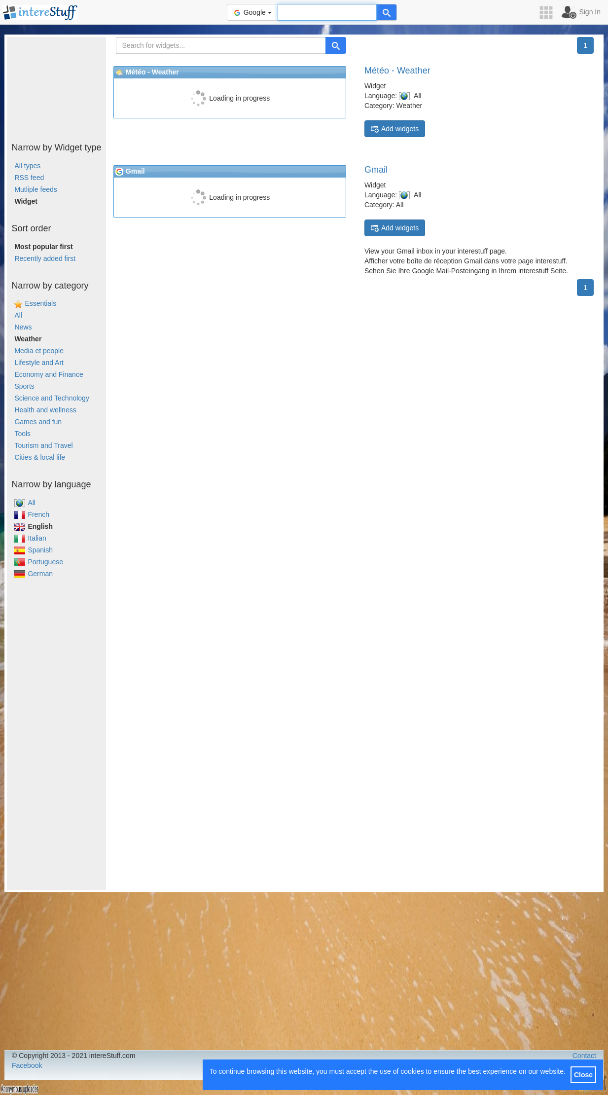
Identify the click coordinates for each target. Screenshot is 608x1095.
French (31, 514)
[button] (549, 12)
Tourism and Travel (43, 445)
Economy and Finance (48, 374)
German (33, 574)
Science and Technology (51, 398)
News (23, 327)
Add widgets (395, 129)
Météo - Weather (397, 70)
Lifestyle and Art (39, 362)
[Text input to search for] (327, 12)
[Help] (386, 12)
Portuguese (38, 562)
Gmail (376, 170)
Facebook (27, 1065)
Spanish (33, 550)
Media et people (39, 351)
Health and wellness (45, 410)
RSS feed (29, 178)
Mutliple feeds (35, 189)
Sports (24, 386)
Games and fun (38, 422)
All (18, 315)
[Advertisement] (56, 86)
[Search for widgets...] (221, 45)
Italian (30, 538)
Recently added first (44, 258)
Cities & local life (39, 457)
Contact (584, 1055)
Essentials (40, 303)
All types (27, 166)
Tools (22, 434)
